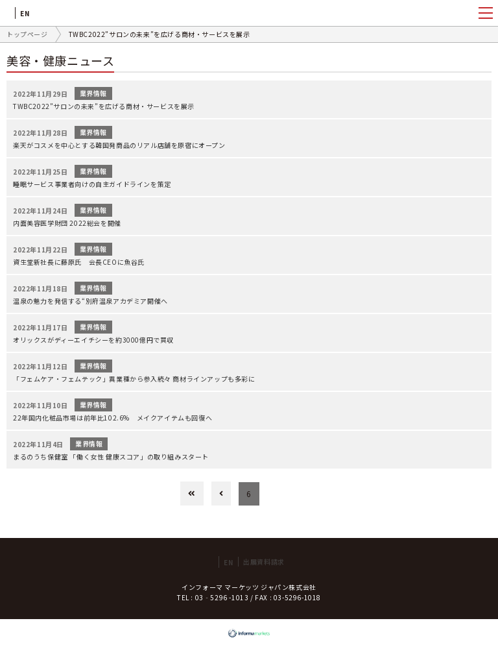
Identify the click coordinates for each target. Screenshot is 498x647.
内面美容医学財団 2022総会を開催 (67, 223)
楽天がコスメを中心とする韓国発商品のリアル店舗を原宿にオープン (119, 145)
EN (24, 13)
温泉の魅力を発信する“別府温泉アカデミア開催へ (90, 301)
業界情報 (93, 93)
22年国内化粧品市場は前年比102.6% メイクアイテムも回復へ (112, 417)
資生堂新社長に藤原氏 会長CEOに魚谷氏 (79, 262)
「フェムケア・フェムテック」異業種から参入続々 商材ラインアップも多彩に (134, 379)
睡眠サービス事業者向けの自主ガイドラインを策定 (92, 184)
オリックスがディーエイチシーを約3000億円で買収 (93, 340)
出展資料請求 (264, 562)
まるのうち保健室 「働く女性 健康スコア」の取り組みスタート (111, 456)
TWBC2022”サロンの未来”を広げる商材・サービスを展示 (104, 106)
